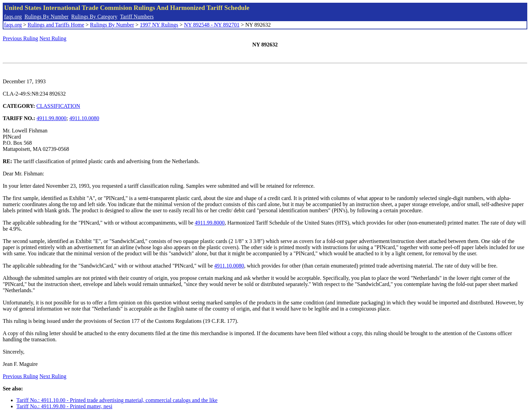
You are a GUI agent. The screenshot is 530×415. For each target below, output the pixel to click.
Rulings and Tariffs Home (56, 25)
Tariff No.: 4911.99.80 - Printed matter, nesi (64, 406)
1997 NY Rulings (159, 25)
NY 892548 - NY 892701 (211, 25)
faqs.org (13, 16)
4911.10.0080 (84, 118)
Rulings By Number (47, 16)
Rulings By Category (94, 16)
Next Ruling (53, 38)
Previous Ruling (20, 38)
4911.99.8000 (51, 118)
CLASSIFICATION (58, 106)
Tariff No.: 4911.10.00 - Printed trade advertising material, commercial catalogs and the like (117, 400)
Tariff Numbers (137, 16)
